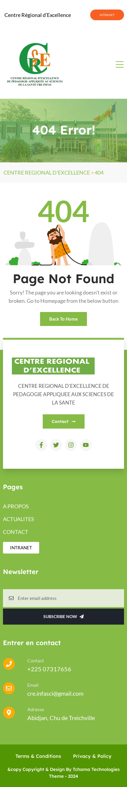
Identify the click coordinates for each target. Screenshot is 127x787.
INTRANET (107, 15)
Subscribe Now (63, 616)
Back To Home (63, 319)
